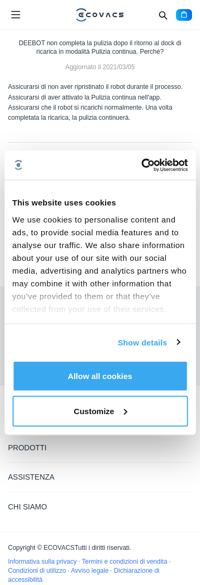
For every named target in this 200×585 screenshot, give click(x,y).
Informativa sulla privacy (43, 561)
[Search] (162, 15)
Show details (142, 342)
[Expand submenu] (184, 447)
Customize (100, 410)
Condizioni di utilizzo (38, 570)
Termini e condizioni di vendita (125, 561)
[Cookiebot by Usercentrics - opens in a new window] (142, 165)
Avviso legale (90, 570)
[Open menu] (15, 14)
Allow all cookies (100, 376)
